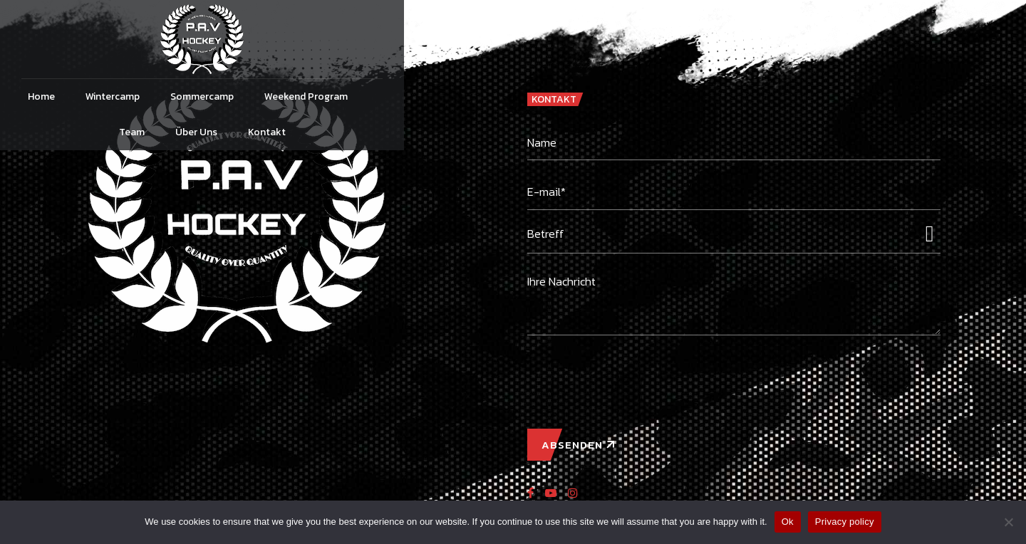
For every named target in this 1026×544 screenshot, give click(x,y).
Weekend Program (532, 96)
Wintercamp (339, 96)
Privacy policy (844, 521)
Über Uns (682, 96)
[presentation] (635, 374)
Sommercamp (428, 96)
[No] (1008, 522)
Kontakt (753, 96)
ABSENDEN (572, 444)
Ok (788, 521)
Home (267, 96)
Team (618, 96)
